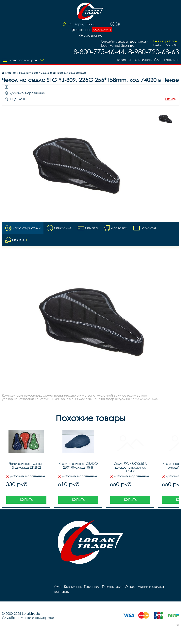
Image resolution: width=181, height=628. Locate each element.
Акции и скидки (151, 586)
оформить (102, 29)
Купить (26, 500)
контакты (171, 60)
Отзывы (170, 99)
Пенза (91, 24)
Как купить (143, 60)
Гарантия (124, 60)
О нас (130, 586)
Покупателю (112, 586)
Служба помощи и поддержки (28, 618)
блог (158, 60)
